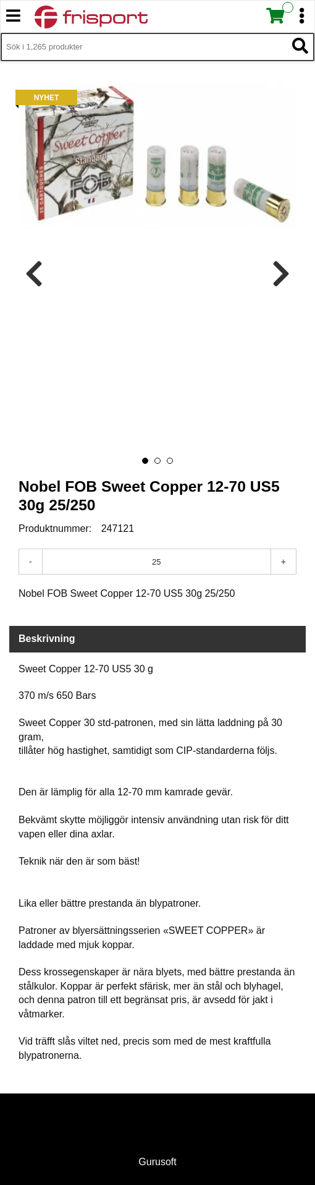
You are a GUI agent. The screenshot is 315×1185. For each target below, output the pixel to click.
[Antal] (156, 562)
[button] (145, 461)
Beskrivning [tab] (47, 638)
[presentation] (34, 274)
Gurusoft (157, 1162)
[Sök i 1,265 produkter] (143, 47)
